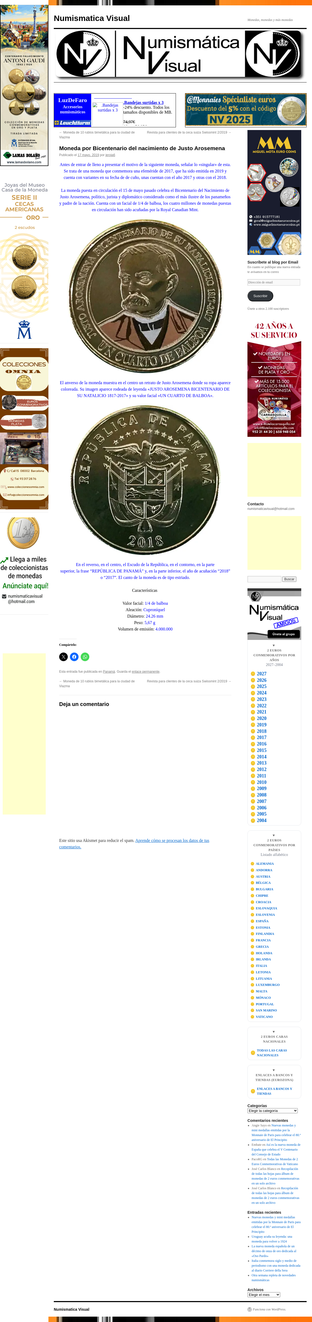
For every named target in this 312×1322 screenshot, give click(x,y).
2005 (258, 814)
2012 (258, 769)
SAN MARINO (263, 1010)
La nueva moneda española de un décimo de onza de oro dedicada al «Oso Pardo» (274, 1251)
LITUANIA (261, 978)
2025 (258, 686)
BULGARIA (261, 889)
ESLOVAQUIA (263, 908)
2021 (258, 712)
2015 (258, 750)
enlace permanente (145, 671)
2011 (258, 776)
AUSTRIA (260, 876)
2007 (258, 801)
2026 (258, 680)
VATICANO (261, 1016)
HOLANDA (261, 953)
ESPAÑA (259, 921)
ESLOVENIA (262, 914)
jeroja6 (110, 155)
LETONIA (260, 972)
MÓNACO (260, 997)
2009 (258, 788)
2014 (258, 756)
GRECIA (259, 946)
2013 (258, 763)
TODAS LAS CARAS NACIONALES (268, 1053)
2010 (258, 782)
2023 (258, 699)
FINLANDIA (262, 933)
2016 (258, 744)
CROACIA (260, 902)
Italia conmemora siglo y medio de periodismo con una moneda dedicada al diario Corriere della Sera (276, 1265)
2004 (258, 820)
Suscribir (260, 296)
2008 (258, 795)
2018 (258, 731)
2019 (258, 724)
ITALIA (258, 965)
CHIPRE (259, 895)
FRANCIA (260, 940)
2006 (258, 808)
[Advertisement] (24, 734)
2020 (258, 718)
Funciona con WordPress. (269, 1309)
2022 (258, 705)
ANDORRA (261, 870)
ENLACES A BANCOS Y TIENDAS (271, 1091)
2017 (258, 737)
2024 (258, 693)
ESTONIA (260, 927)
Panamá (109, 671)
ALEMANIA (262, 863)
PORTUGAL (262, 1004)
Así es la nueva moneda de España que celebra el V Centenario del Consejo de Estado (276, 1149)
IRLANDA (260, 959)
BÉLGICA (260, 882)
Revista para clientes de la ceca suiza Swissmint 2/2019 (189, 132)
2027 (258, 673)
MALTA (258, 991)
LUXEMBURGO (265, 984)
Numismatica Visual (92, 18)
